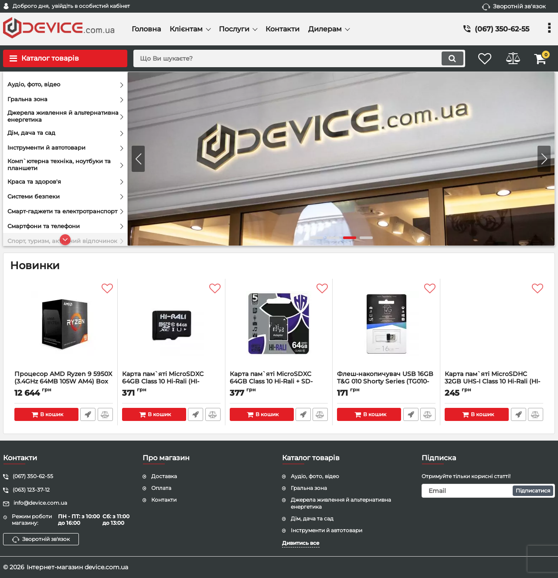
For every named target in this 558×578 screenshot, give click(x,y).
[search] (295, 58)
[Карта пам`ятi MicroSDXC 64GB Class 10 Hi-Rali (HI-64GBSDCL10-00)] (171, 326)
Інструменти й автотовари (326, 530)
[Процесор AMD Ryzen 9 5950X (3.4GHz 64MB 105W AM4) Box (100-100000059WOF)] (63, 326)
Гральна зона (309, 488)
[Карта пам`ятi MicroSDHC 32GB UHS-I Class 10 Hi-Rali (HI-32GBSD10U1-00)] (494, 326)
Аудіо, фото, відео (315, 476)
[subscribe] (488, 491)
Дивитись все (301, 543)
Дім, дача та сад (312, 518)
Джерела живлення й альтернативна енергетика (341, 503)
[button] (544, 159)
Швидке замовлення (87, 414)
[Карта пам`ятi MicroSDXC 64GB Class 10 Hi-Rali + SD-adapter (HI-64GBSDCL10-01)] (279, 326)
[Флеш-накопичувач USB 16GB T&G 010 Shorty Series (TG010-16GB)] (386, 326)
